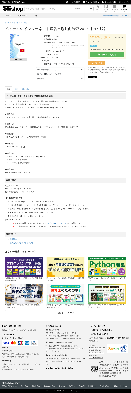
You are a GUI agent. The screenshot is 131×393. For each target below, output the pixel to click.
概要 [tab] (8, 89)
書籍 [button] (7, 16)
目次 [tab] (16, 89)
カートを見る (124, 8)
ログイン (124, 2)
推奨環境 (40, 79)
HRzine (93, 386)
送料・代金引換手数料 (11, 326)
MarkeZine (36, 386)
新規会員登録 (109, 2)
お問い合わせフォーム (57, 223)
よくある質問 (73, 2)
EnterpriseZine (49, 386)
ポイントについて (97, 326)
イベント (125, 386)
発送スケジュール (53, 326)
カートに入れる (107, 54)
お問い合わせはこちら (98, 334)
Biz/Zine (72, 386)
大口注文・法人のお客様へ (100, 330)
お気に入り (97, 8)
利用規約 (92, 345)
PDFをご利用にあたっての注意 (49, 74)
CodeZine (24, 386)
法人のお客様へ (91, 2)
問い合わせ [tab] (26, 89)
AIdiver (115, 386)
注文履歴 (106, 8)
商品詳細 (13, 239)
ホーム (7, 23)
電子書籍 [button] (21, 16)
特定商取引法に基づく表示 (97, 347)
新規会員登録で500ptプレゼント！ (116, 15)
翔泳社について (94, 355)
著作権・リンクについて (96, 352)
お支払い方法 (8, 334)
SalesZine (82, 386)
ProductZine (104, 386)
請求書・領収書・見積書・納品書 (59, 368)
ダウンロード (115, 8)
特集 (35, 16)
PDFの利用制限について (46, 70)
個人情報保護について (96, 350)
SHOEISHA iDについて (96, 357)
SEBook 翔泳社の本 (9, 386)
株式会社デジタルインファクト (22, 243)
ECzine (62, 386)
